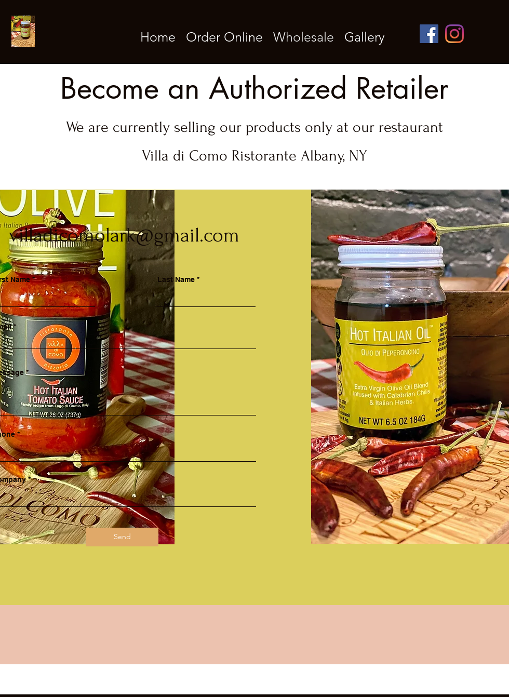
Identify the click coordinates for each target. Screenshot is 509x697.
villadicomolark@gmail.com (124, 235)
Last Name (176, 279)
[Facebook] (429, 33)
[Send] (122, 537)
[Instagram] (454, 33)
